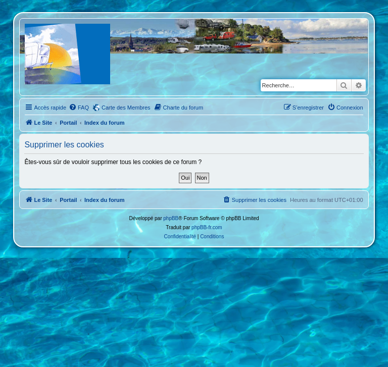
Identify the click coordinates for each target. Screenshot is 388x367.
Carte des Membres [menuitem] (126, 107)
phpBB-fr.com (206, 227)
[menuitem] (79, 107)
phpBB (170, 218)
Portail (68, 123)
